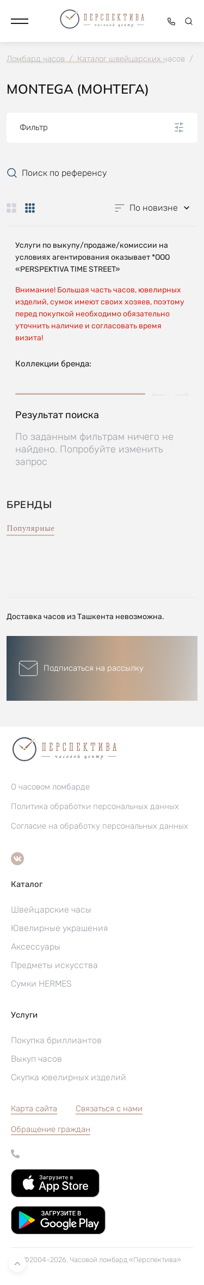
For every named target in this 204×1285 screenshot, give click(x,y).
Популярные (30, 528)
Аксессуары (35, 946)
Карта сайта (34, 1108)
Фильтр (102, 127)
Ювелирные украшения (59, 928)
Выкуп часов (36, 1059)
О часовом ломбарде (50, 787)
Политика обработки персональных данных (95, 806)
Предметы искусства (54, 965)
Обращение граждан (50, 1129)
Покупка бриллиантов (56, 1040)
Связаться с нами (109, 1108)
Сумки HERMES (41, 983)
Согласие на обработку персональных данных (99, 826)
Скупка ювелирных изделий (68, 1077)
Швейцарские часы (51, 909)
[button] (19, 21)
